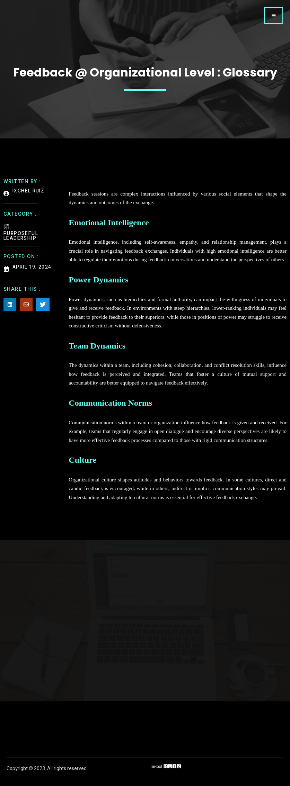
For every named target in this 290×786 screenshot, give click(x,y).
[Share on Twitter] (43, 305)
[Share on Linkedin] (9, 305)
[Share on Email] (26, 305)
